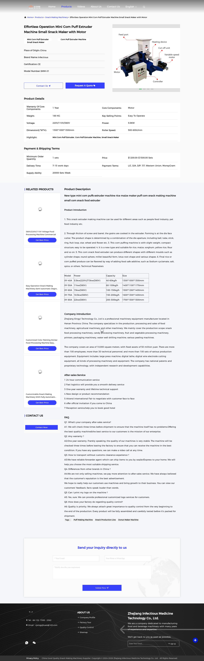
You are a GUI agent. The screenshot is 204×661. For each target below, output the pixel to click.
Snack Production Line (105, 520)
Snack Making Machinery (56, 17)
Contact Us (113, 6)
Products (66, 6)
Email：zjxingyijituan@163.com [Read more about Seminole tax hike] (41, 625)
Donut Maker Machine (128, 520)
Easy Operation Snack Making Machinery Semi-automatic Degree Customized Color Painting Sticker (42, 289)
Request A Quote (85, 85)
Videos (81, 6)
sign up (172, 644)
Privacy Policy (32, 658)
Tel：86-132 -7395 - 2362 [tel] (38, 620)
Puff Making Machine (83, 520)
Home (52, 6)
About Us (96, 6)
